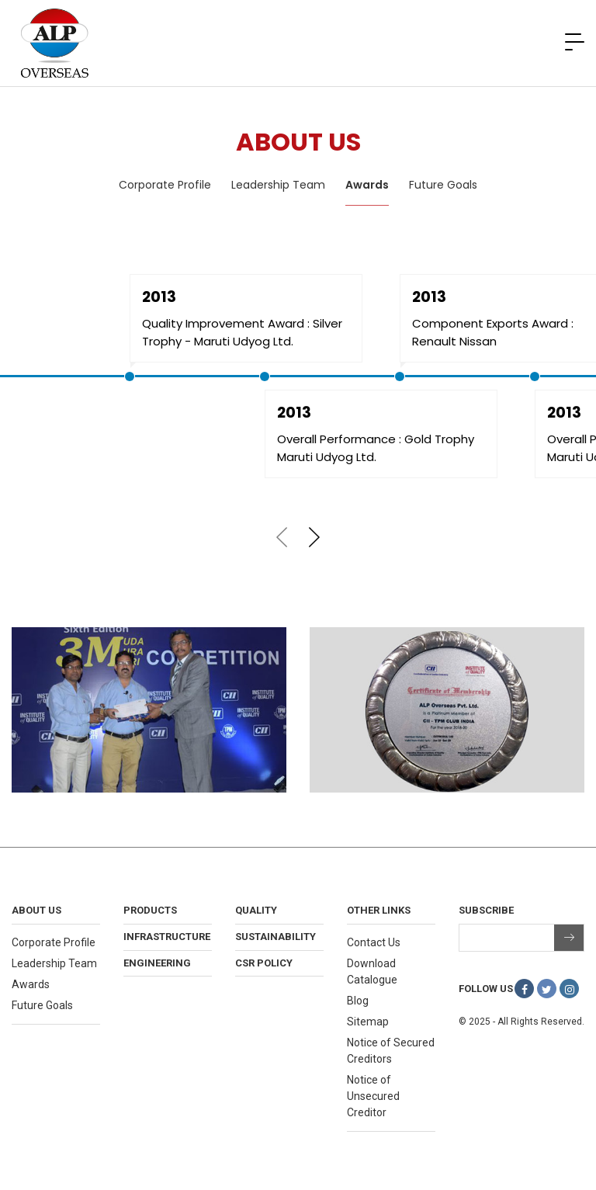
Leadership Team (278, 185)
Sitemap (368, 1021)
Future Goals (443, 185)
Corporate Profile (165, 185)
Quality (256, 910)
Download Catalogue (372, 971)
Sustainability (275, 936)
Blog (358, 1000)
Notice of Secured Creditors (391, 1050)
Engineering (157, 963)
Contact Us (373, 942)
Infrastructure (166, 936)
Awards (367, 185)
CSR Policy (264, 963)
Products (150, 910)
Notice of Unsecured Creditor (373, 1096)
